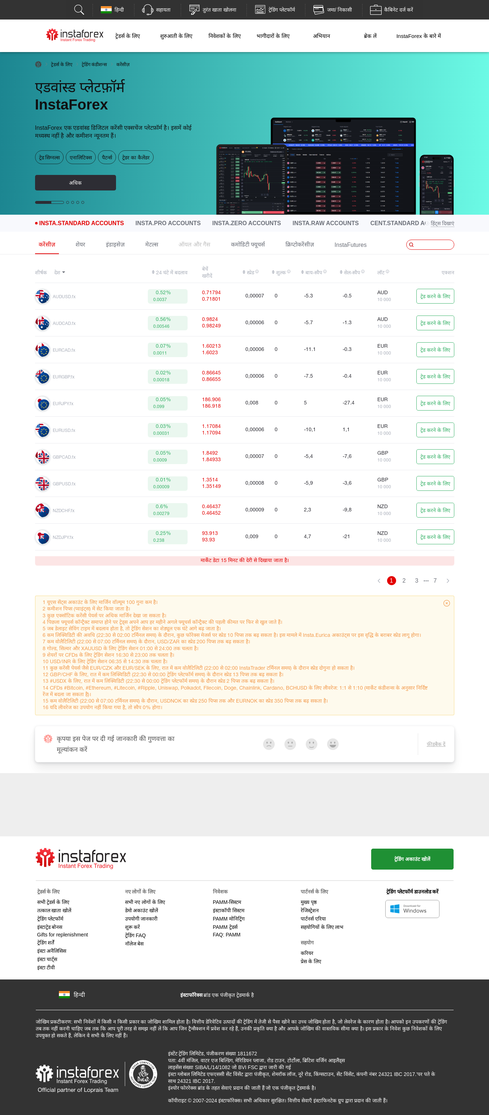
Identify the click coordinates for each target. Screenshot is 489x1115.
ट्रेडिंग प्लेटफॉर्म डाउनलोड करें (412, 890)
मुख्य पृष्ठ (309, 901)
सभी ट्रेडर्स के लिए (53, 901)
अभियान (321, 36)
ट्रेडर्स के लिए (127, 36)
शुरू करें (132, 926)
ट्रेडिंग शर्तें (46, 941)
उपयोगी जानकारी (141, 918)
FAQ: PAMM (227, 933)
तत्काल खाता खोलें (54, 909)
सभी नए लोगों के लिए (145, 901)
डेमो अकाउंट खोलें (141, 909)
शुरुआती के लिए (176, 36)
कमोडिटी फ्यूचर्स (248, 244)
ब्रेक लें (370, 36)
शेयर (80, 244)
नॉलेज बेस (134, 942)
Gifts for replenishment (62, 933)
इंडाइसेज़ (115, 244)
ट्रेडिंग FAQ (135, 934)
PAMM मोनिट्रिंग (229, 918)
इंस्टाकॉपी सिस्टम (228, 909)
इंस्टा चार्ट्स (47, 958)
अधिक (75, 183)
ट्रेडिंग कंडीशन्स (94, 64)
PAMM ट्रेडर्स (225, 926)
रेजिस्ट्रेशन (310, 909)
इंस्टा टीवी (46, 966)
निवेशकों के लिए (224, 36)
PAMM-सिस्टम (227, 901)
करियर (307, 952)
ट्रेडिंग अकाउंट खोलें (410, 858)
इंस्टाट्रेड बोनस (50, 926)
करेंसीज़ (47, 244)
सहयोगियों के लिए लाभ (322, 926)
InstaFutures (351, 245)
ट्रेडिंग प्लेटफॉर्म (50, 918)
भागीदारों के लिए (273, 36)
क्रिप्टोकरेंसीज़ (300, 244)
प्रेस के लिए (311, 960)
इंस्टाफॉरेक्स (191, 994)
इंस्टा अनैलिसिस (52, 950)
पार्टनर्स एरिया (313, 918)
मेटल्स (151, 244)
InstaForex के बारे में (418, 36)
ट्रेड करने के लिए (435, 297)
